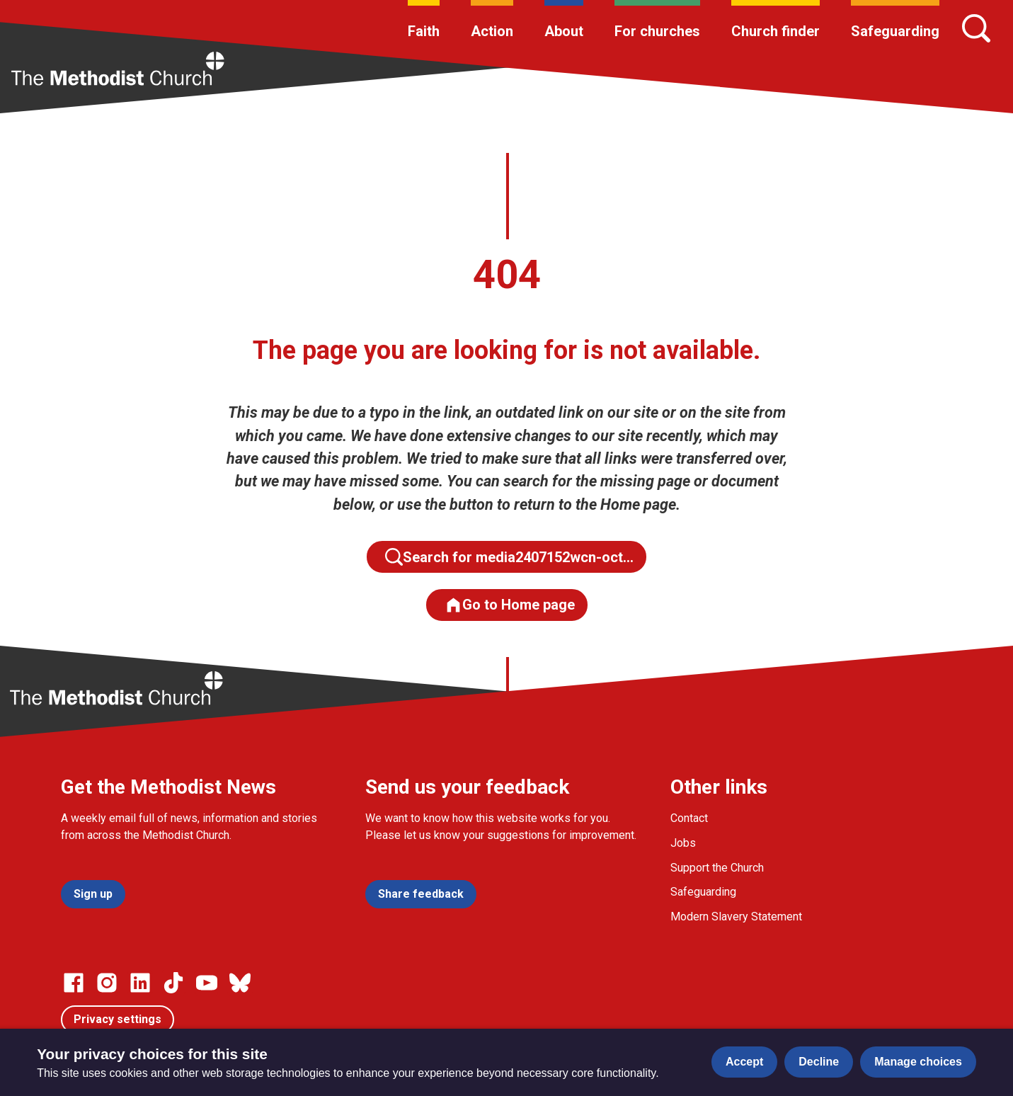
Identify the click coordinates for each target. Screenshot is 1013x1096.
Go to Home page (510, 605)
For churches (657, 31)
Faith (424, 31)
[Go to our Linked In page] (140, 982)
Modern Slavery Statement (736, 916)
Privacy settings (117, 1019)
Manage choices (918, 1062)
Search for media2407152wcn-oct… (509, 557)
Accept (744, 1062)
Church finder (775, 31)
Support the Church (717, 867)
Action (492, 31)
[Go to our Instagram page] (107, 982)
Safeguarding (895, 31)
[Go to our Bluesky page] (240, 982)
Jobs (683, 843)
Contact (689, 818)
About (563, 31)
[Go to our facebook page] (73, 982)
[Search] (976, 28)
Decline (819, 1062)
